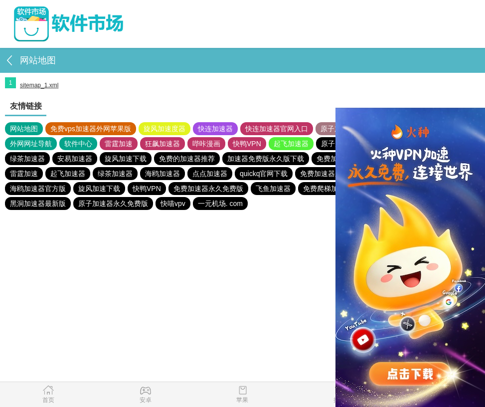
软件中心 (78, 144)
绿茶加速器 (27, 159)
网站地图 (24, 129)
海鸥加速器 (162, 174)
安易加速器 (74, 159)
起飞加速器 (291, 144)
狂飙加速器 (162, 144)
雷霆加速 (119, 144)
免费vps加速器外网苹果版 (90, 129)
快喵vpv (173, 203)
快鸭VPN (247, 144)
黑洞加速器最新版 (38, 203)
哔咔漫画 (206, 144)
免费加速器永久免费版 (208, 189)
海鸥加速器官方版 (38, 189)
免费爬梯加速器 (327, 189)
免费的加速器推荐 (187, 159)
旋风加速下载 (126, 159)
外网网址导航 (31, 144)
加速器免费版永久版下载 (265, 159)
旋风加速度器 (164, 129)
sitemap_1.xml (39, 85)
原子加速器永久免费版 (113, 203)
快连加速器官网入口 (276, 129)
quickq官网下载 (264, 174)
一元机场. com (220, 203)
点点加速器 (209, 174)
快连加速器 (215, 129)
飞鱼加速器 (273, 189)
